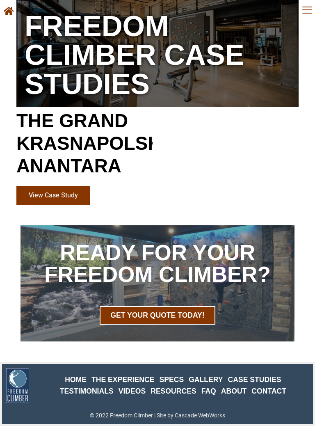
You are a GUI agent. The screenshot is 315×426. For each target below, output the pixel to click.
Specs (171, 380)
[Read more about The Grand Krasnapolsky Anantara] (53, 195)
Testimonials (87, 391)
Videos (132, 391)
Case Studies (254, 380)
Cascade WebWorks (200, 415)
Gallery (206, 380)
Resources (173, 391)
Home (76, 380)
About (234, 391)
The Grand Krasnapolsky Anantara (94, 143)
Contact (268, 391)
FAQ (208, 391)
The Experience (123, 380)
